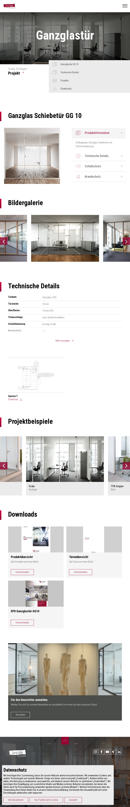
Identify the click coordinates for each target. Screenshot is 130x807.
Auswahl (73, 800)
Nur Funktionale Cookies (46, 800)
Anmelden (20, 714)
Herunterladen (22, 572)
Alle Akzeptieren (16, 800)
